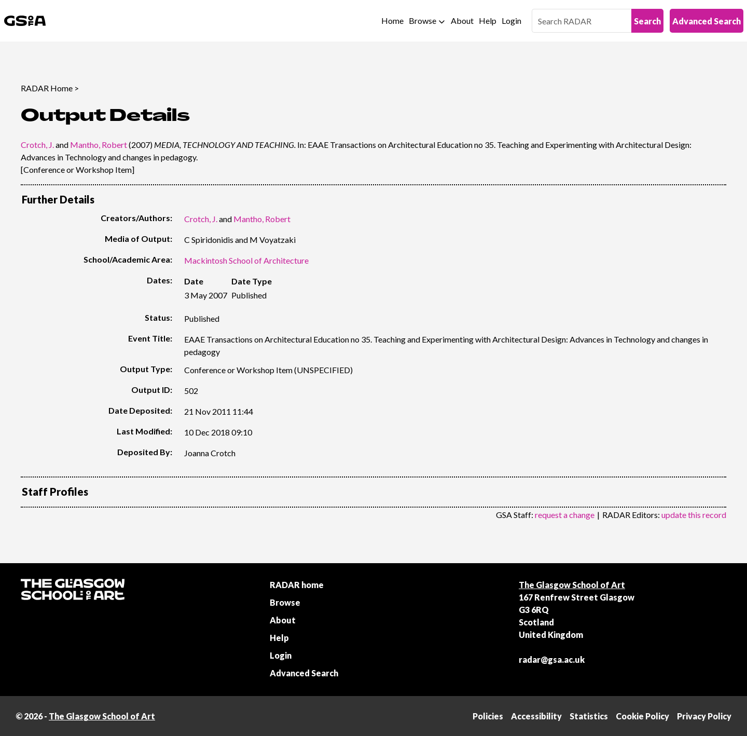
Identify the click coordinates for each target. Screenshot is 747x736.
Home (392, 20)
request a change (564, 515)
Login (511, 20)
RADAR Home (47, 88)
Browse (422, 20)
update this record (693, 515)
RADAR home (297, 585)
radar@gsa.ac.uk (552, 659)
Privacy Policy (704, 716)
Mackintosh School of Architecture (246, 260)
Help (487, 20)
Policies (488, 716)
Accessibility (536, 716)
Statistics (589, 716)
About (462, 20)
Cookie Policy (642, 716)
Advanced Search (706, 21)
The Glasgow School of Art (572, 585)
